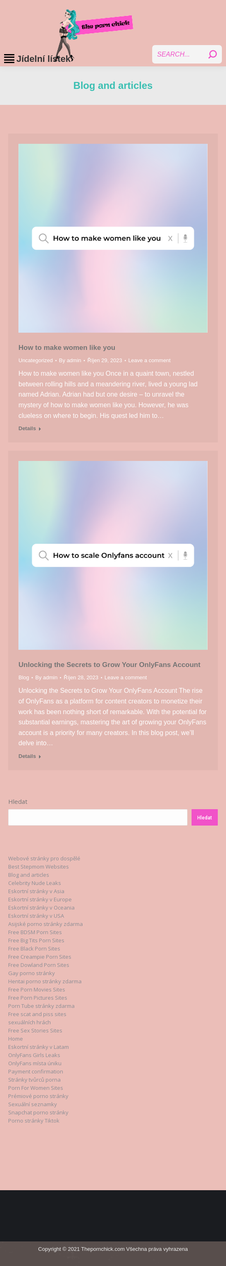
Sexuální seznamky (32, 1104)
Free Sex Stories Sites (35, 1030)
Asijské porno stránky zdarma (45, 924)
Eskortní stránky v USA (36, 915)
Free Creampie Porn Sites (39, 956)
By (70, 360)
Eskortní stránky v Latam (38, 1046)
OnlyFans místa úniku (35, 1063)
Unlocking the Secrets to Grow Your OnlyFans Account (109, 665)
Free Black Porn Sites (34, 948)
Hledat (17, 801)
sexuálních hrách (29, 1022)
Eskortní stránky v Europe (40, 899)
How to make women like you (66, 348)
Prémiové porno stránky (38, 1096)
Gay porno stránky (31, 973)
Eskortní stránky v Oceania (41, 907)
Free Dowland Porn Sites (38, 965)
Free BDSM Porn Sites (35, 932)
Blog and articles (28, 874)
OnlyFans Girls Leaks (34, 1055)
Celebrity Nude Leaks (34, 883)
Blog (23, 677)
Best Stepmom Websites (38, 866)
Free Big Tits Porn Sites (36, 940)
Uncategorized (35, 360)
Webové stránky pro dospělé (44, 858)
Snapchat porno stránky (38, 1112)
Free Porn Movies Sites (36, 989)
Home (15, 1038)
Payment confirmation (35, 1071)
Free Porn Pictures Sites (37, 997)
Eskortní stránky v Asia (36, 891)
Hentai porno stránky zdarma (45, 981)
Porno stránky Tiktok (33, 1120)
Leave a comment (149, 360)
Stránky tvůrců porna (34, 1079)
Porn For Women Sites (35, 1087)
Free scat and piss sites (37, 1014)
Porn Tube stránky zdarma (41, 1006)
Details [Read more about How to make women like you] (27, 428)
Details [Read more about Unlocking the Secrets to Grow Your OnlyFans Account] (27, 756)
